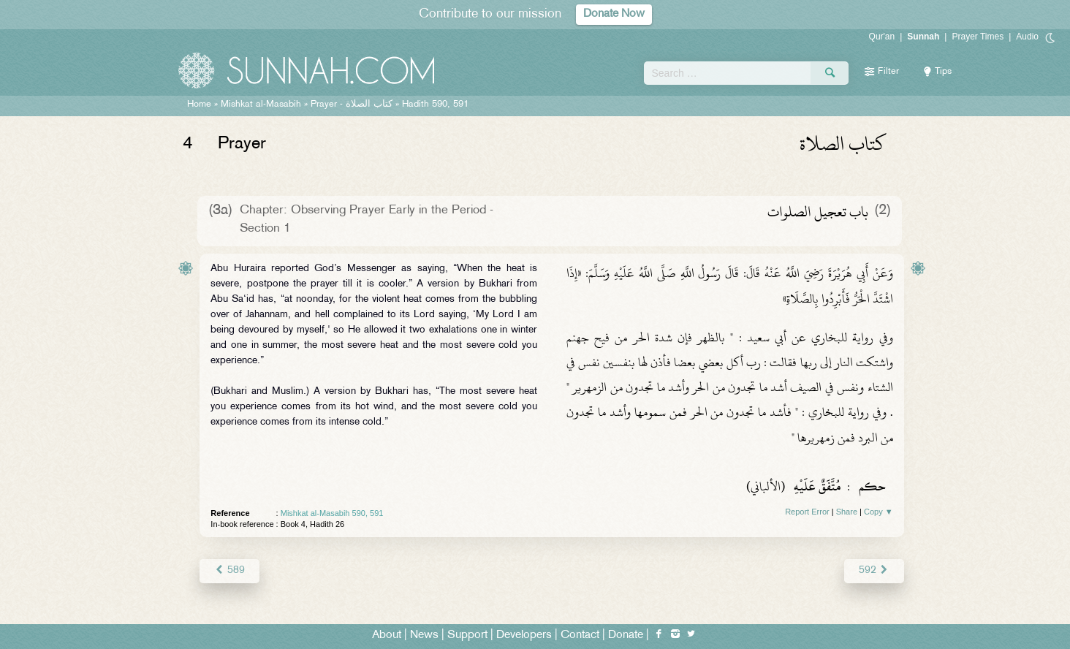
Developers (524, 635)
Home (199, 104)
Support (467, 635)
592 (874, 570)
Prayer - (351, 104)
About (386, 635)
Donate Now (614, 14)
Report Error (807, 511)
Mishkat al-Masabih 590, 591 (332, 513)
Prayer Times (977, 36)
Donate (625, 635)
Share (846, 511)
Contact (580, 635)
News (424, 635)
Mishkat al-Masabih (261, 104)
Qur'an (882, 36)
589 (229, 570)
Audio (1027, 36)
